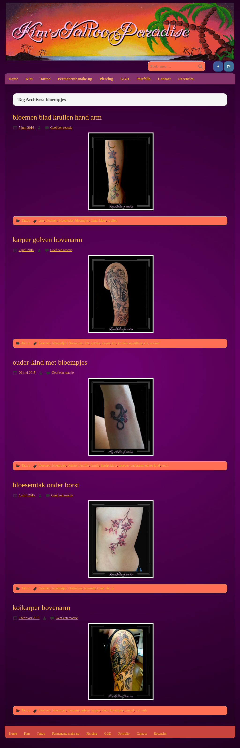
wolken (155, 343)
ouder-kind (152, 465)
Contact (164, 79)
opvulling (135, 343)
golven (95, 343)
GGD (124, 79)
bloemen (51, 220)
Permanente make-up (75, 79)
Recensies (186, 79)
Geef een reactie (61, 127)
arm (41, 220)
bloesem (89, 588)
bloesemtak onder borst (46, 485)
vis (146, 343)
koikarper (116, 710)
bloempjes (82, 220)
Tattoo (45, 79)
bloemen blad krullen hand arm (57, 117)
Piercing (106, 79)
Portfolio (143, 79)
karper (106, 343)
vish (144, 710)
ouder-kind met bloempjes (50, 362)
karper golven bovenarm (47, 240)
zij (113, 588)
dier (86, 343)
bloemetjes (66, 220)
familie (84, 465)
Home (13, 79)
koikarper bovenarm (41, 608)
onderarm (137, 465)
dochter (73, 465)
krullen (112, 220)
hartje (105, 465)
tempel (129, 710)
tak (107, 588)
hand (94, 220)
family (95, 465)
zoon (165, 465)
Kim (29, 79)
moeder (124, 465)
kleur (102, 220)
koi (114, 343)
